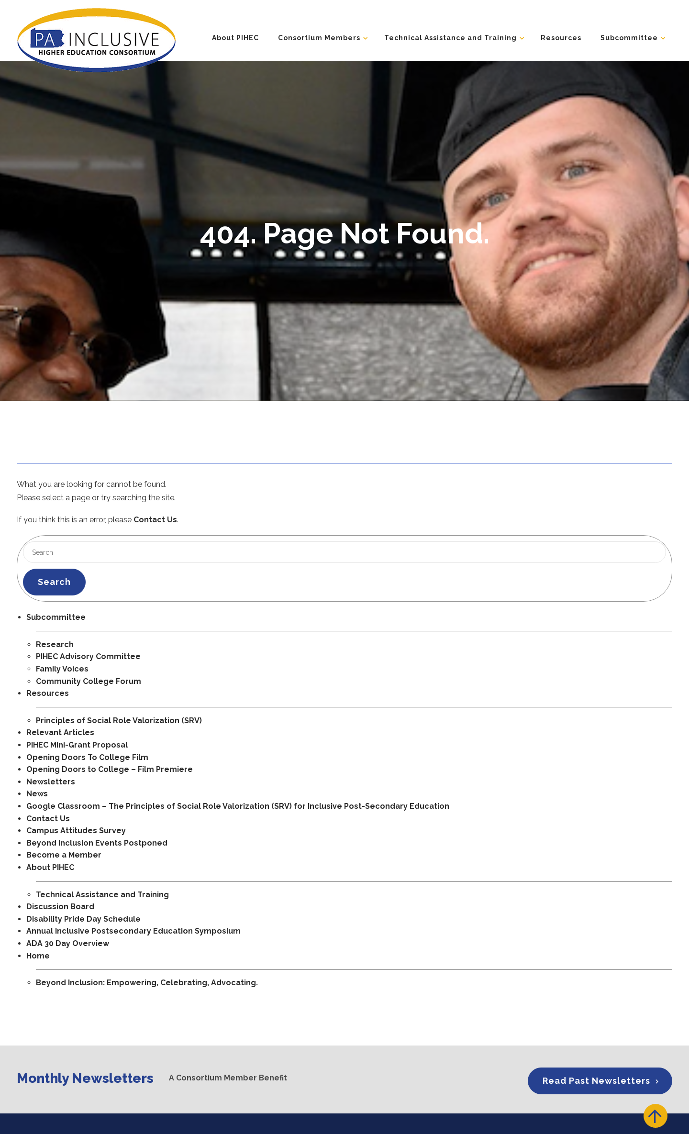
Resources (561, 38)
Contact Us (155, 519)
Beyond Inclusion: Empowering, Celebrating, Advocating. (147, 982)
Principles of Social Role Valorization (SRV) (119, 720)
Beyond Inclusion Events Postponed (96, 843)
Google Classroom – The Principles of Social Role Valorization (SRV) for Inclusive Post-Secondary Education (237, 806)
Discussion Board (60, 906)
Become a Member (63, 854)
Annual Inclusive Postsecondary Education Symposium (133, 931)
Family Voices (62, 668)
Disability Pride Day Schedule (83, 919)
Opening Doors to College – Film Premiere (109, 769)
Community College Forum (88, 681)
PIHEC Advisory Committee (88, 656)
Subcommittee (629, 38)
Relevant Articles (60, 732)
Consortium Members (319, 38)
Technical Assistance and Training (450, 38)
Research (55, 644)
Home (38, 955)
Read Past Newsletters (596, 1081)
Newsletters (50, 781)
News (37, 793)
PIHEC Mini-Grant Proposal (77, 744)
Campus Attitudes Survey (76, 830)
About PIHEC (235, 38)
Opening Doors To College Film (87, 757)
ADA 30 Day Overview (67, 943)
